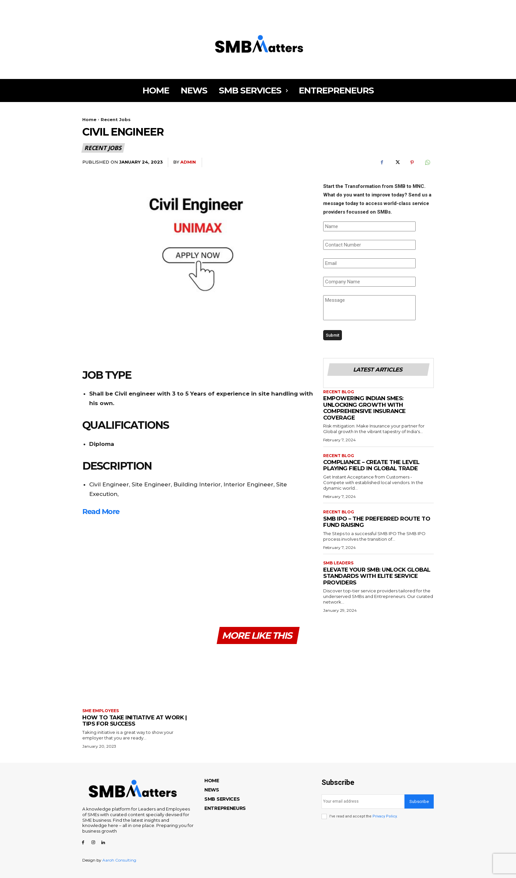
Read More (100, 511)
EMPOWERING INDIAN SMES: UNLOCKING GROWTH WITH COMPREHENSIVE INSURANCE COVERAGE (364, 408)
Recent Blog (338, 392)
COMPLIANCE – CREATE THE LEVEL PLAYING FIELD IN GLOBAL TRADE (372, 465)
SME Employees (100, 711)
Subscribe (419, 801)
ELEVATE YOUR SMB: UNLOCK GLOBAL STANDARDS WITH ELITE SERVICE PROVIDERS (377, 576)
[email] (363, 801)
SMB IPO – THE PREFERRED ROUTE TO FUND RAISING (377, 522)
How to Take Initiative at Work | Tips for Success (134, 720)
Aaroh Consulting (119, 860)
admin (188, 162)
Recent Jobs (116, 119)
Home (89, 119)
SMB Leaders (338, 563)
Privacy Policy (385, 816)
